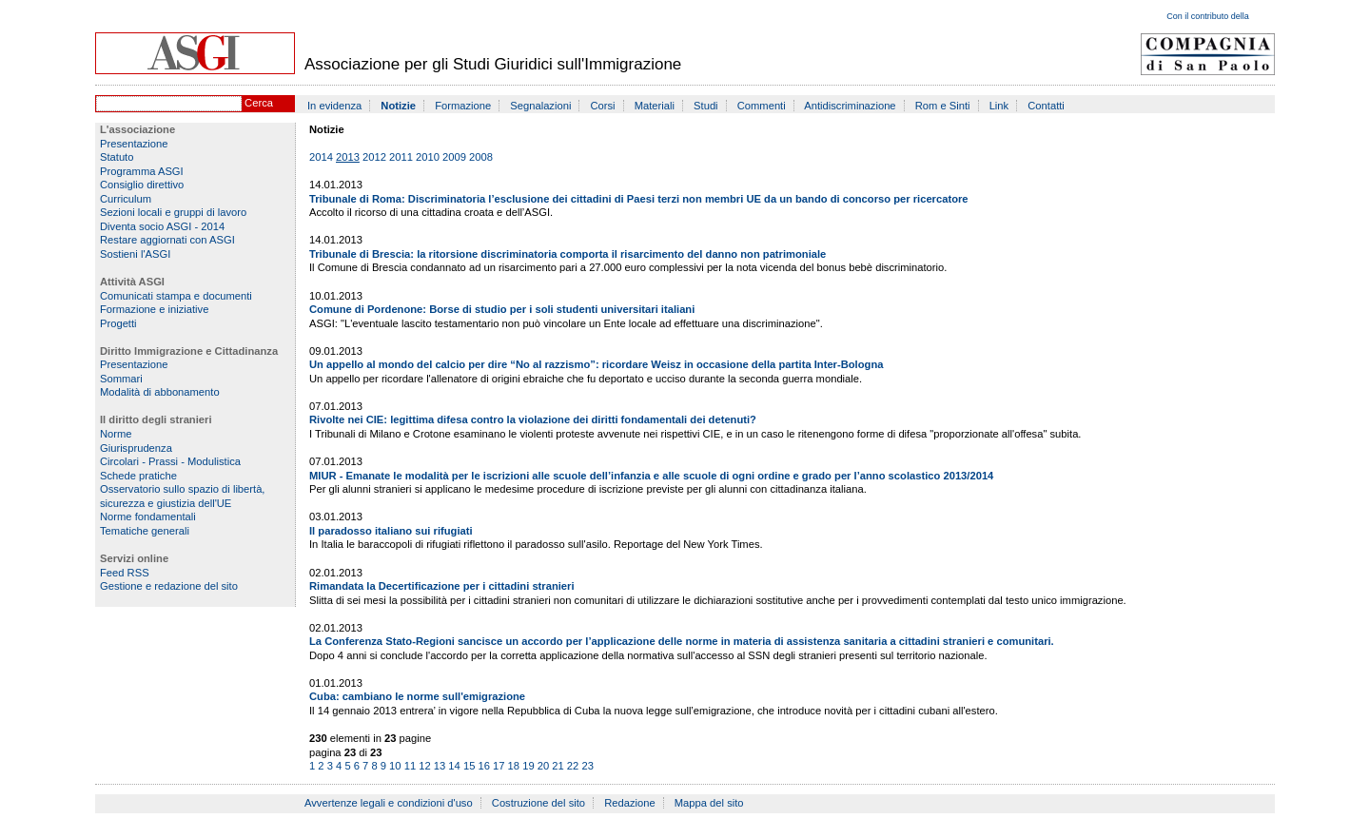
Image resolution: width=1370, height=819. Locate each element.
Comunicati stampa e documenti (176, 296)
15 (469, 765)
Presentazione (134, 143)
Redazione (630, 803)
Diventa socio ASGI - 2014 (162, 226)
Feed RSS (124, 572)
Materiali (655, 105)
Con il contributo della (1207, 16)
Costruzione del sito (538, 803)
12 (424, 765)
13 (439, 765)
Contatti (1046, 105)
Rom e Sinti (942, 105)
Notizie (398, 105)
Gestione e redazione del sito (169, 586)
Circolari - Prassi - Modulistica (170, 461)
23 (587, 765)
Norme (116, 433)
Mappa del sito (709, 803)
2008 (481, 157)
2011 (401, 157)
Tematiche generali (144, 530)
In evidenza (334, 105)
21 (557, 765)
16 (483, 765)
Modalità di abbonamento (160, 392)
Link (999, 105)
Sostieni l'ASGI (135, 254)
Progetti (118, 323)
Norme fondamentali (148, 516)
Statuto (116, 157)
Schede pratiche (138, 475)
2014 (321, 157)
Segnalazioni (540, 105)
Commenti (761, 105)
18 (513, 765)
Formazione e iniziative (154, 309)
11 (410, 765)
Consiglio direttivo (142, 184)
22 (572, 765)
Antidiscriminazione (849, 105)
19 (528, 765)
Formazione (463, 105)
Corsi (603, 105)
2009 (454, 157)
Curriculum (125, 199)
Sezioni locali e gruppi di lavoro (173, 212)
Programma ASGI (142, 171)
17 (498, 765)
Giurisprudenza (136, 448)
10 (395, 765)
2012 (374, 157)
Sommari (121, 378)
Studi (706, 105)
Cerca (259, 102)
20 (543, 765)
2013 (348, 157)
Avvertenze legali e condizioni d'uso (388, 803)
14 (454, 765)
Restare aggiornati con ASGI (167, 239)
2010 (428, 157)
